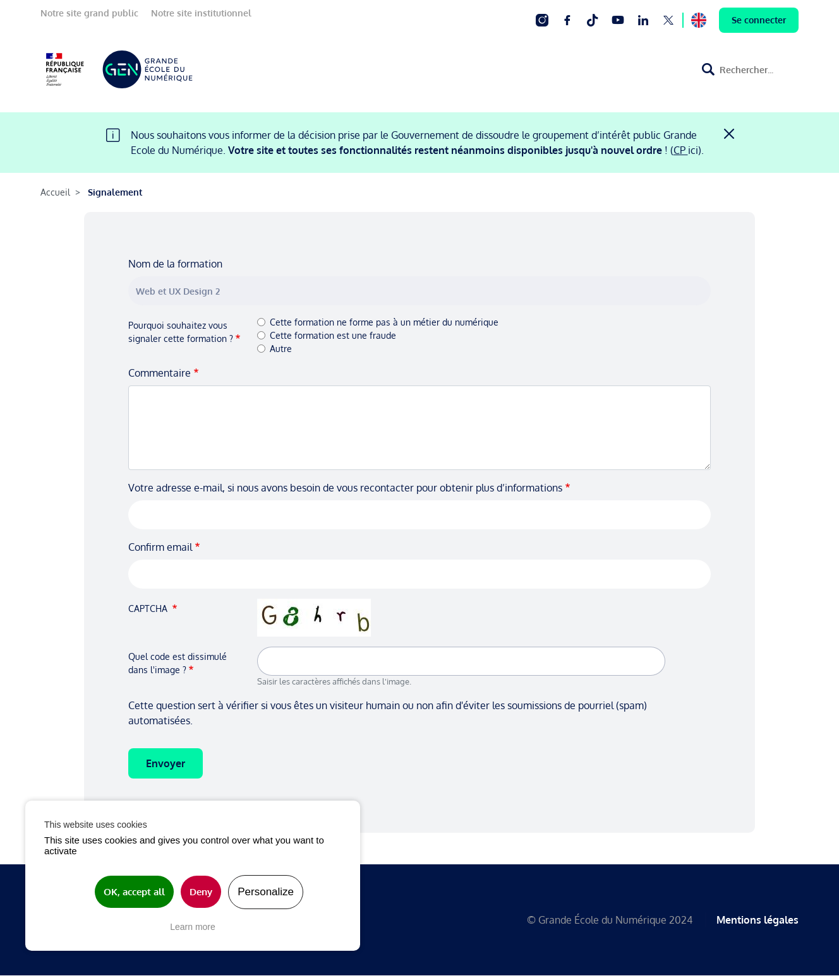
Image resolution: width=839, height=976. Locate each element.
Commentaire (159, 373)
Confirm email (160, 547)
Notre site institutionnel (201, 13)
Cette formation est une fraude (333, 335)
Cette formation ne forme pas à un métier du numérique (384, 322)
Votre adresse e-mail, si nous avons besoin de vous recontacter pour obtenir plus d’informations (345, 487)
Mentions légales (757, 920)
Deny (201, 892)
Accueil (55, 192)
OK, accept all (134, 892)
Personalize (266, 892)
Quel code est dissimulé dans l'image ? (177, 663)
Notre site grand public (89, 13)
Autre (281, 348)
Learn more (192, 927)
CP (680, 150)
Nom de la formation (175, 263)
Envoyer (165, 763)
